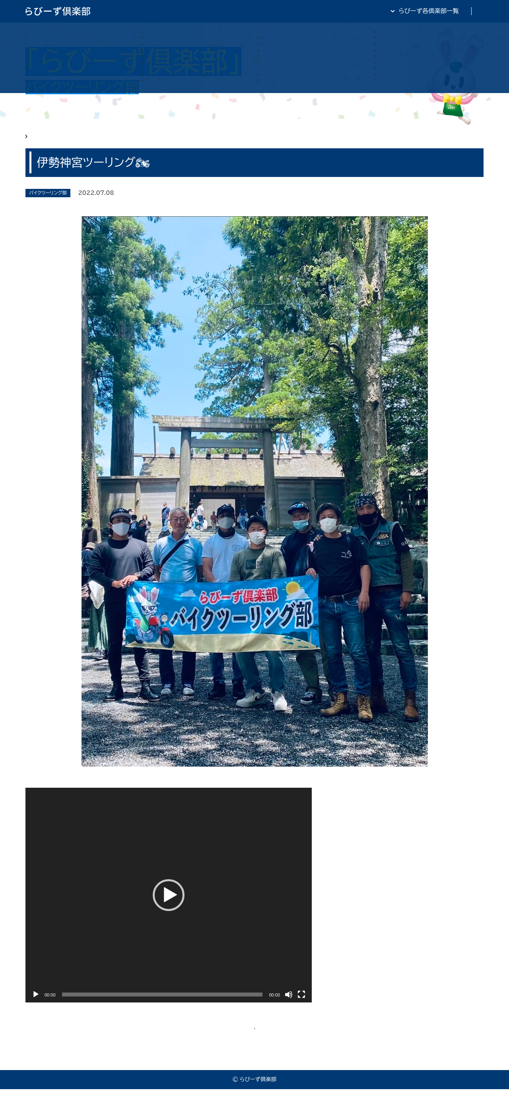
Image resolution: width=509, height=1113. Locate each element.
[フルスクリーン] (301, 1006)
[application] (168, 906)
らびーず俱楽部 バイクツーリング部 (100, 142)
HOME (35, 142)
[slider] (162, 1006)
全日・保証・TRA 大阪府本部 (445, 11)
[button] (169, 907)
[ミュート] (289, 1006)
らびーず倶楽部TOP (275, 11)
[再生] (36, 1006)
